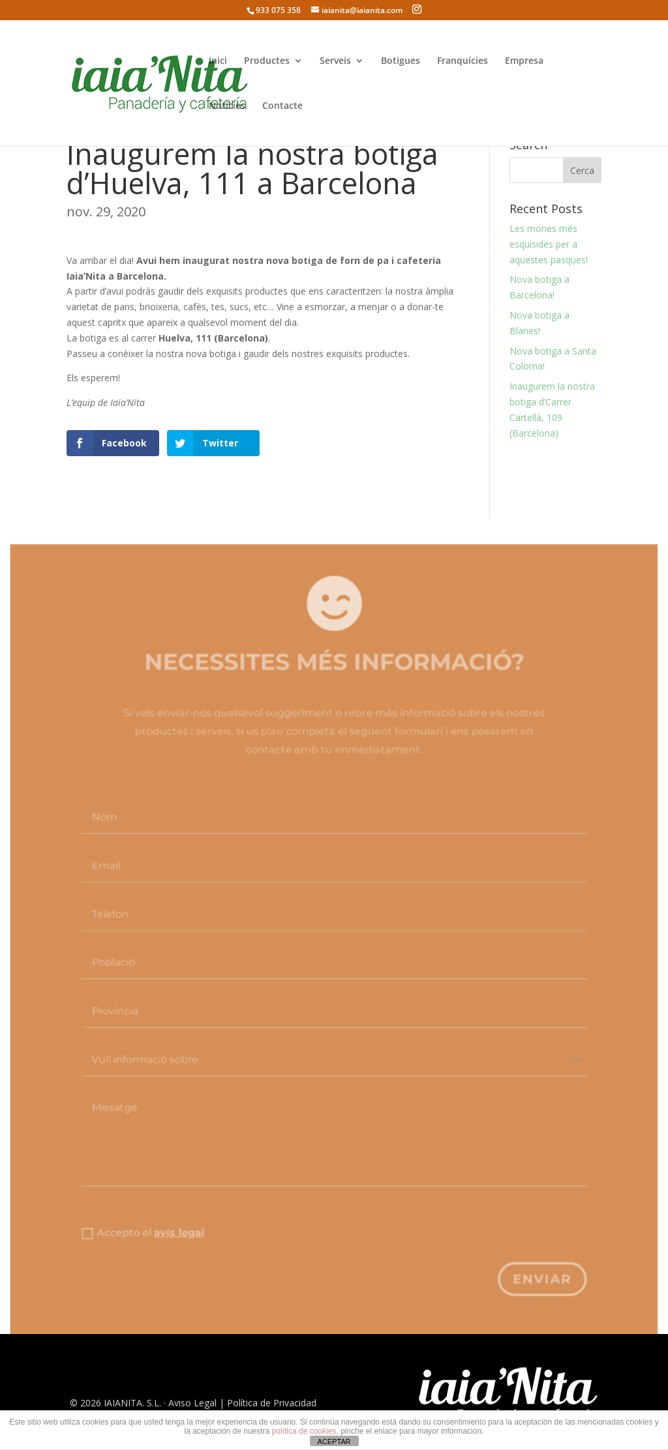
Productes (267, 61)
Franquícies (462, 61)
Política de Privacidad (271, 1403)
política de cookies (304, 1431)
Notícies (227, 106)
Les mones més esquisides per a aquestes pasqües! (548, 244)
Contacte (282, 106)
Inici (218, 61)
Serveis (335, 61)
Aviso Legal (192, 1403)
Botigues (400, 61)
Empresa (524, 61)
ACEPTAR (333, 1441)
